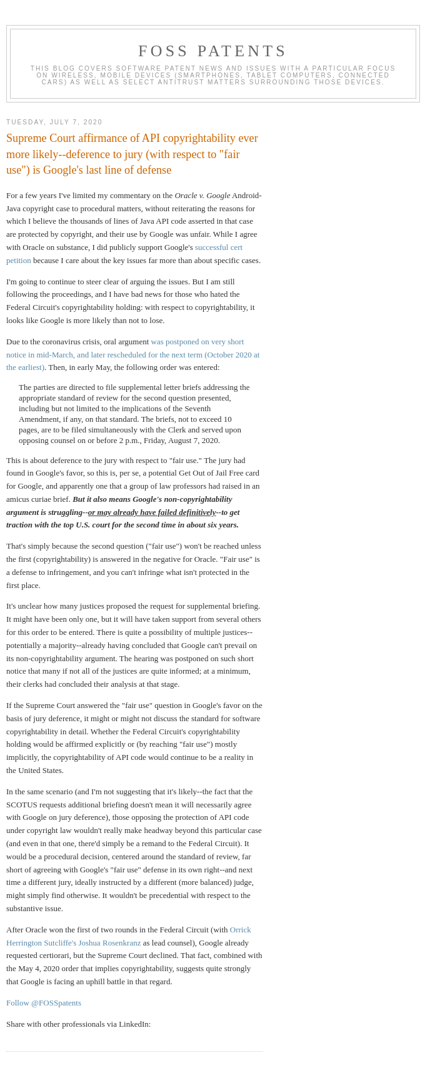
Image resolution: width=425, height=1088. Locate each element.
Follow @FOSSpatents (43, 1002)
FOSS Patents (213, 51)
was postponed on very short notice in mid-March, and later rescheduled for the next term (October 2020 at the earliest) (132, 354)
